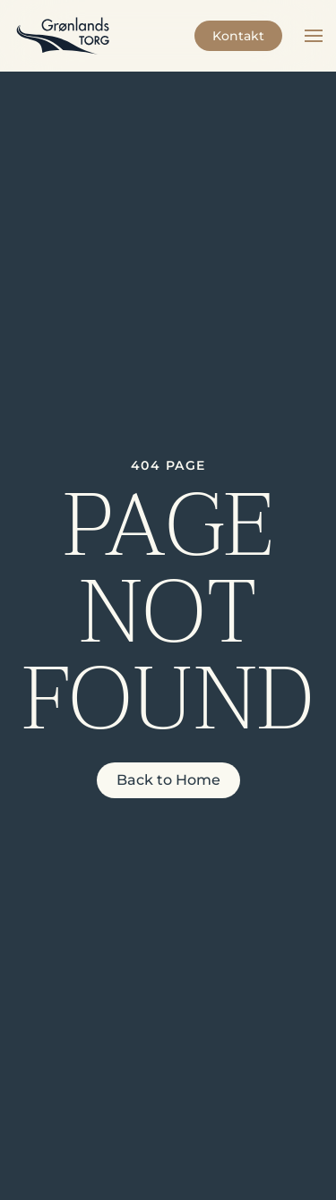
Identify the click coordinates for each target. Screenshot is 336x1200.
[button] (314, 36)
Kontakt (238, 36)
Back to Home (168, 779)
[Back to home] (62, 36)
